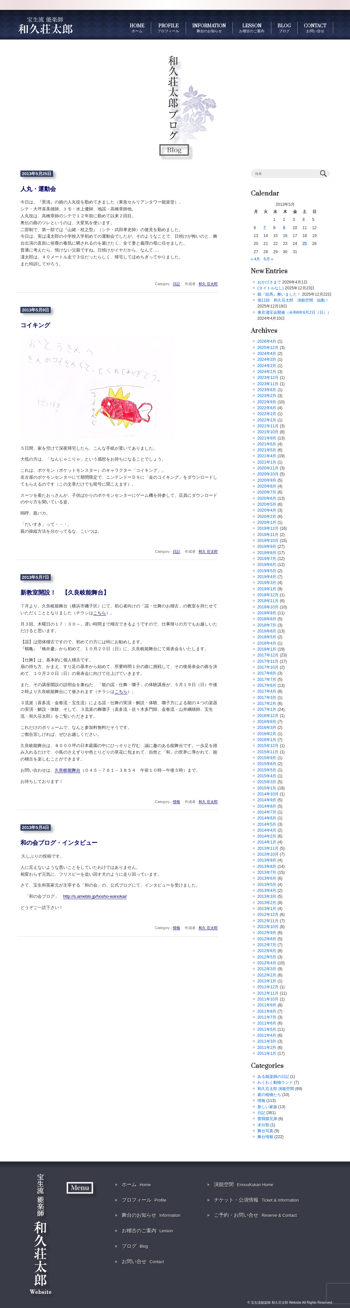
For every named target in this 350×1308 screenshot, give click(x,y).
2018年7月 (267, 625)
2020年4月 (267, 510)
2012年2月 (267, 975)
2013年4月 (267, 890)
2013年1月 (267, 908)
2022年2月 (267, 414)
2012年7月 (267, 945)
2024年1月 (267, 371)
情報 (176, 802)
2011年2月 (267, 1047)
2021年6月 (267, 444)
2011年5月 (267, 1029)
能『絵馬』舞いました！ (279, 294)
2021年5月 (267, 450)
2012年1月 (267, 981)
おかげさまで (269, 282)
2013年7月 (267, 872)
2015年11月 (268, 752)
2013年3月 (267, 896)
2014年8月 (267, 806)
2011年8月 (267, 1011)
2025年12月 (268, 347)
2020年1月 (267, 522)
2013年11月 (268, 848)
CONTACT (315, 28)
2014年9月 (267, 800)
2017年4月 (267, 691)
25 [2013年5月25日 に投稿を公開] (304, 243)
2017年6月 (267, 685)
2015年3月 (267, 782)
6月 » (268, 259)
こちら (99, 612)
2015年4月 (267, 776)
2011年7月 (267, 1017)
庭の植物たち (269, 1094)
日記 (176, 284)
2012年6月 (267, 950)
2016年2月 (267, 734)
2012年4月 (267, 963)
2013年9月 (267, 860)
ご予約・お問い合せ (255, 1215)
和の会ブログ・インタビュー (58, 843)
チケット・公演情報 (256, 1200)
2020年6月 (267, 498)
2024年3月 (267, 359)
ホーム (136, 1184)
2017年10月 (268, 667)
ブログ (135, 1246)
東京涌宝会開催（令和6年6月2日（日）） (294, 312)
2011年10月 (268, 999)
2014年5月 (267, 824)
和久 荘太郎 (208, 284)
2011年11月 (268, 993)
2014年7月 (267, 812)
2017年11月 (268, 661)
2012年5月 (267, 957)
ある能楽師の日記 (273, 1076)
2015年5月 (267, 770)
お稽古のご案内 (147, 1230)
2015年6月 (267, 763)
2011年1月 (267, 1053)
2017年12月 (268, 655)
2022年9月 (267, 402)
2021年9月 (267, 438)
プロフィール (144, 1200)
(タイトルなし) (270, 288)
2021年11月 (268, 426)
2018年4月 (267, 643)
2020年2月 (267, 516)
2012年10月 (268, 926)
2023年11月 (268, 384)
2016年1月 (267, 739)
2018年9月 (267, 613)
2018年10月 (268, 607)
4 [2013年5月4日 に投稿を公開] (303, 219)
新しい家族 (267, 1107)
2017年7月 (267, 679)
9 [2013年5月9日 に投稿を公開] (284, 228)
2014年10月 (268, 794)
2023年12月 (268, 377)
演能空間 (243, 1184)
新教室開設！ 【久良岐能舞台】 (64, 592)
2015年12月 (268, 745)
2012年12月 (268, 914)
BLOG (284, 28)
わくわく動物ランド (275, 1082)
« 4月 (255, 259)
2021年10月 (268, 432)
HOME (137, 28)
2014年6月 (267, 818)
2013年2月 (267, 902)
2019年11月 (268, 534)
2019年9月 (267, 546)
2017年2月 (267, 703)
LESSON (251, 28)
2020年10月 (268, 474)
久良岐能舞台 (67, 770)
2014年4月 (267, 830)
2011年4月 (267, 1035)
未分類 (263, 1125)
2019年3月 (267, 582)
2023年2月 (267, 395)
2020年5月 (267, 504)
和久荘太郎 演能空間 (275, 1088)
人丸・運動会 (38, 189)
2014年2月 (267, 836)
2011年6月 (267, 1023)
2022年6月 (267, 408)
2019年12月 (268, 528)
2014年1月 (267, 842)
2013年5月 (267, 884)
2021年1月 (267, 462)
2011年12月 (268, 987)
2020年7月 (267, 492)
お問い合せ (143, 1261)
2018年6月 (267, 631)
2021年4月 (267, 456)
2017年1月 (267, 709)
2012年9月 (267, 932)
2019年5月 (267, 571)
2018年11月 (268, 601)
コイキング (35, 325)
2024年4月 (267, 353)
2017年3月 (267, 697)
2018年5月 (267, 637)
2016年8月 (267, 721)
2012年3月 (267, 969)
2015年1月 (267, 788)
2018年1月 (267, 649)
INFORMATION (209, 28)
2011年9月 (267, 1005)
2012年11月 (268, 921)
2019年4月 (267, 576)
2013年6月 (267, 878)
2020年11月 (268, 468)
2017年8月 (267, 673)
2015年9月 (267, 758)
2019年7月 (267, 558)
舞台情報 (265, 1136)
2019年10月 (268, 540)
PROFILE (168, 28)
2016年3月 (267, 727)
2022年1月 (267, 420)
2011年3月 (267, 1041)
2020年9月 (267, 480)
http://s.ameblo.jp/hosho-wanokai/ (95, 896)
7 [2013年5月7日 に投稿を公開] (264, 228)
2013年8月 (267, 866)
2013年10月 (268, 854)
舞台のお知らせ (151, 1215)
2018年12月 (268, 595)
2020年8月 (267, 486)
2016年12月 (268, 715)
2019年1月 (267, 589)
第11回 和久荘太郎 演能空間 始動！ (293, 300)
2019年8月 (267, 552)
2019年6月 (267, 564)
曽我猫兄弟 (267, 1118)
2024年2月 (267, 365)
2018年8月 (267, 619)
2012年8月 (267, 939)
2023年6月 (267, 389)
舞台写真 (265, 1131)
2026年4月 (267, 341)
